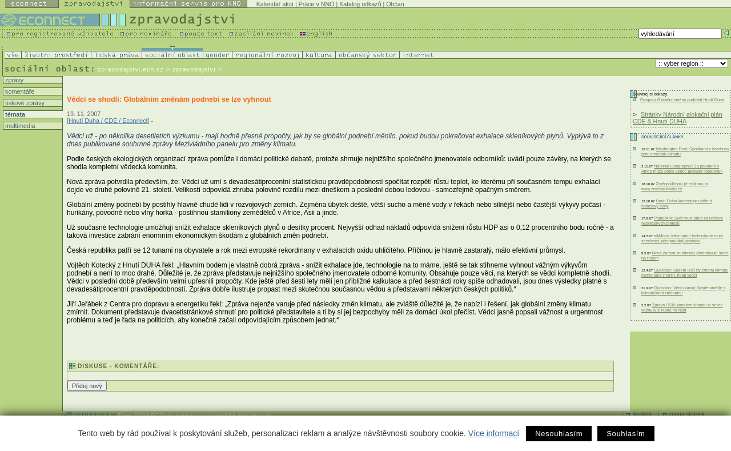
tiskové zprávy (24, 102)
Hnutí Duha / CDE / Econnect (108, 120)
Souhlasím (626, 433)
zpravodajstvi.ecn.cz (131, 69)
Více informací (493, 433)
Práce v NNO (317, 4)
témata (14, 114)
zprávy (13, 80)
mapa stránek (687, 414)
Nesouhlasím (559, 433)
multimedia (19, 125)
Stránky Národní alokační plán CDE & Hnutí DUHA (677, 118)
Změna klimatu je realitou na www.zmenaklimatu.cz (674, 186)
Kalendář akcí (275, 4)
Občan (395, 4)
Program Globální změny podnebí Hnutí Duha (682, 99)
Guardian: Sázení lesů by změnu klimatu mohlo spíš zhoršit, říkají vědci (684, 273)
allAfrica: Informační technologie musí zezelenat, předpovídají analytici (682, 238)
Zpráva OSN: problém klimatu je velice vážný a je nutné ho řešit (682, 307)
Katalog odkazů (360, 4)
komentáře (18, 91)
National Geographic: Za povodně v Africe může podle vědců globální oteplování (681, 168)
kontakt (642, 414)
